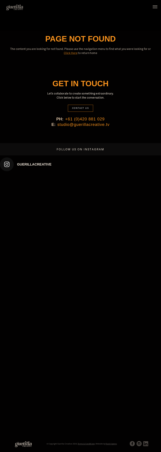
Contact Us (80, 108)
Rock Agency (111, 443)
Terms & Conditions (86, 443)
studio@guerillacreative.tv (83, 124)
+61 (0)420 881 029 (85, 119)
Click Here (70, 53)
